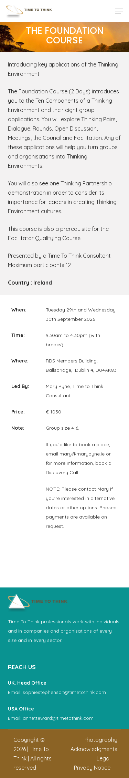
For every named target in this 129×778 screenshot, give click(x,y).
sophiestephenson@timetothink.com (64, 692)
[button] (119, 11)
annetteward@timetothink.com (58, 718)
